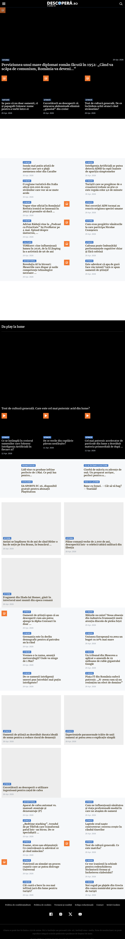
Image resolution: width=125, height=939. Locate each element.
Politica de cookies (43, 896)
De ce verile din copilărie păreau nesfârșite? (62, 436)
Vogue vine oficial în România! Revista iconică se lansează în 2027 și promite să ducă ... (41, 205)
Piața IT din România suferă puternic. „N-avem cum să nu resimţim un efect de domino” (103, 670)
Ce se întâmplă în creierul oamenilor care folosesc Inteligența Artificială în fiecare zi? (20, 439)
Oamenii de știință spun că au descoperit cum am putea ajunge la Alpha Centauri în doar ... (40, 614)
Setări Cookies (111, 896)
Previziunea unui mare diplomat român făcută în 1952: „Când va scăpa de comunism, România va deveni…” (62, 66)
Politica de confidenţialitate (19, 896)
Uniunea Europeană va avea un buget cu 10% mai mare (103, 632)
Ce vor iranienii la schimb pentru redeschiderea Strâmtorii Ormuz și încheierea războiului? (103, 859)
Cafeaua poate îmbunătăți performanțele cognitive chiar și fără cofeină (103, 242)
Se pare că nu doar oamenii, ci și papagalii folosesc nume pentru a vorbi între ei (21, 106)
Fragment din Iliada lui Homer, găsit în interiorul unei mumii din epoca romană (27, 593)
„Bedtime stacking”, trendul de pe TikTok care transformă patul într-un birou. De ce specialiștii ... (41, 819)
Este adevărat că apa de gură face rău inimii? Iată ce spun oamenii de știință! (102, 261)
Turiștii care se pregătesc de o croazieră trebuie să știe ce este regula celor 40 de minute (103, 187)
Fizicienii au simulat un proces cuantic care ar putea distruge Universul (41, 857)
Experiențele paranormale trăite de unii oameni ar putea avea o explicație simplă (90, 727)
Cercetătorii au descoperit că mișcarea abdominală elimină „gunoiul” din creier (61, 106)
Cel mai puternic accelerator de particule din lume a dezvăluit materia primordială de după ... (103, 437)
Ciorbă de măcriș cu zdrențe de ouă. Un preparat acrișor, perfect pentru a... (103, 466)
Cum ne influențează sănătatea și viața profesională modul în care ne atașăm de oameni (104, 799)
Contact (98, 896)
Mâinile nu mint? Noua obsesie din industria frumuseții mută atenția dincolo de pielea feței (103, 612)
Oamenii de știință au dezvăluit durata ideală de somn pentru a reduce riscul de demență (29, 727)
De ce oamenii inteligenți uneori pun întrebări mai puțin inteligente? (41, 670)
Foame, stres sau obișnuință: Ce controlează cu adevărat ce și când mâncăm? (42, 839)
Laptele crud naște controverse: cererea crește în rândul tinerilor (104, 818)
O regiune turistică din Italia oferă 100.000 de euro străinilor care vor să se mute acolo (42, 187)
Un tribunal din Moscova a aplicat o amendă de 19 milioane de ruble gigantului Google (104, 652)
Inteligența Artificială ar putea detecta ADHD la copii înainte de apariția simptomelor (103, 168)
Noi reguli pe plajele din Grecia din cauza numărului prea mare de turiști (104, 879)
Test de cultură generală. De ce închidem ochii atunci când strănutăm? (103, 106)
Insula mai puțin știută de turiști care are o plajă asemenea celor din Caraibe (42, 168)
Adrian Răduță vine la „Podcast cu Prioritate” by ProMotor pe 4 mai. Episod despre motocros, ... (41, 224)
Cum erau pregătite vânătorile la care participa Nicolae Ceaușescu (103, 224)
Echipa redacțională (83, 896)
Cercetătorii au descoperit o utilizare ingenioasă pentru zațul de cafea (24, 780)
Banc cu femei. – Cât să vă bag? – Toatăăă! (103, 481)
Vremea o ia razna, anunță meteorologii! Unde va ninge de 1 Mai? (42, 652)
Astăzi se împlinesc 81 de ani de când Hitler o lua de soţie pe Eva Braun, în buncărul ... (29, 537)
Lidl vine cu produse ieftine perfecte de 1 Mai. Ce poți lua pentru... (38, 466)
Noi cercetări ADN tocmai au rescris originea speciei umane (103, 204)
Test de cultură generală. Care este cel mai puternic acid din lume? (45, 402)
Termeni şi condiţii (62, 896)
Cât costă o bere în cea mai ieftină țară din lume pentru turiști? (39, 879)
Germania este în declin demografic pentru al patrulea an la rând (41, 633)
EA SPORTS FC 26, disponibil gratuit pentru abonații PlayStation (38, 483)
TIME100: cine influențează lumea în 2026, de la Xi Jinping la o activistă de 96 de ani (41, 242)
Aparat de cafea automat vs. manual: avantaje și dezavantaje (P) (39, 799)
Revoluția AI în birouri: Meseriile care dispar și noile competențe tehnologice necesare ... (40, 263)
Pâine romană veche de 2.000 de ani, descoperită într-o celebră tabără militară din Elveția (92, 538)
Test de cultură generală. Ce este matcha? (101, 838)
